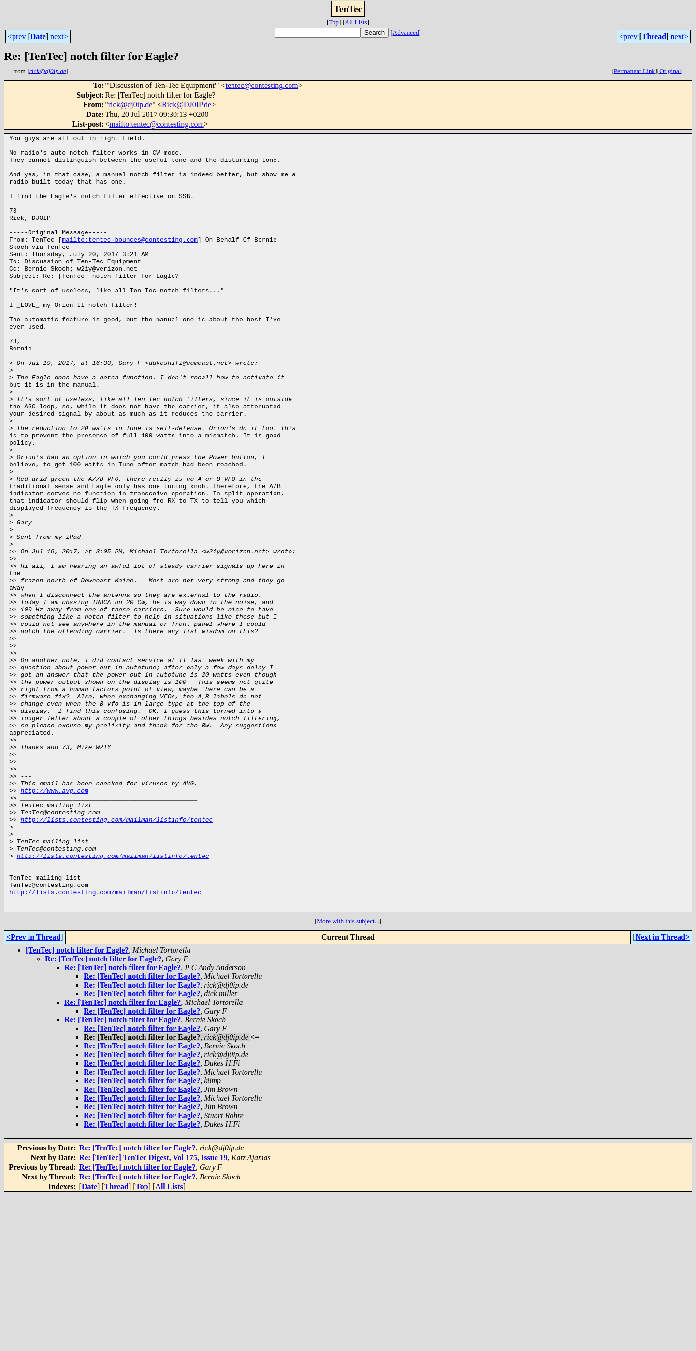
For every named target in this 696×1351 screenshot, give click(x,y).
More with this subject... (348, 1076)
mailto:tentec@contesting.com (156, 124)
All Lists (356, 22)
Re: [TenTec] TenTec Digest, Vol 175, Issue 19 (153, 1312)
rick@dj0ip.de (130, 105)
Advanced (406, 32)
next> (59, 36)
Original (670, 70)
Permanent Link (634, 70)
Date (38, 36)
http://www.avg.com (54, 922)
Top (334, 22)
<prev (17, 36)
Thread (654, 36)
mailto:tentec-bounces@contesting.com (130, 261)
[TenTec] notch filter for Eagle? (77, 1105)
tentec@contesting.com (262, 85)
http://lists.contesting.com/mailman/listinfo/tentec (116, 957)
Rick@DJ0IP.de (186, 105)
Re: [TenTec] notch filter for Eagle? (103, 1114)
